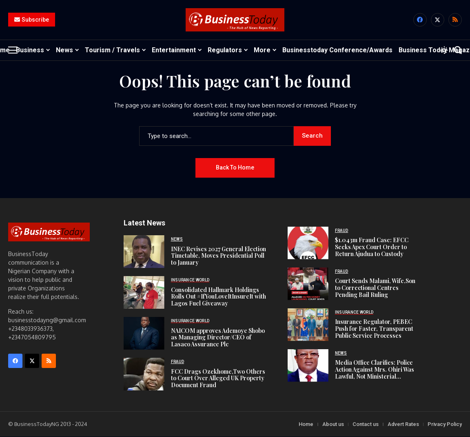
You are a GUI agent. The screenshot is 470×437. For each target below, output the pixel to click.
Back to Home (235, 168)
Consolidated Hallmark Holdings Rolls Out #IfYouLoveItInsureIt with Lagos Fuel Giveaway (218, 297)
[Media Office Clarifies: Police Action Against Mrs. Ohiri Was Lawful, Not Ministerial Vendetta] (308, 366)
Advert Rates (403, 424)
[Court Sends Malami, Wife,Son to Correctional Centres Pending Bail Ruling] (308, 284)
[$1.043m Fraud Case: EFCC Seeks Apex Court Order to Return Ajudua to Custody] (308, 243)
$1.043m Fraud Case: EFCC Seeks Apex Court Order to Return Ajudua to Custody (371, 247)
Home (306, 424)
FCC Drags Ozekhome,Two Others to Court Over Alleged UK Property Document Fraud (218, 378)
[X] (437, 20)
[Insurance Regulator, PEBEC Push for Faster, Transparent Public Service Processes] (308, 325)
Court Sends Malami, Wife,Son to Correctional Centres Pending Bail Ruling (375, 288)
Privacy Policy (445, 424)
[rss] (455, 20)
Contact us (365, 424)
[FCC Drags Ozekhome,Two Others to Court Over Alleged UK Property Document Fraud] (144, 374)
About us (333, 424)
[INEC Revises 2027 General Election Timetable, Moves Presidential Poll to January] (144, 252)
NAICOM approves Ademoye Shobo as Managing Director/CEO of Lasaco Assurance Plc (218, 337)
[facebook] (420, 20)
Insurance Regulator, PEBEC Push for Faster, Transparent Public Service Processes (374, 329)
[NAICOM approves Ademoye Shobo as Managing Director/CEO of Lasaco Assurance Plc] (144, 333)
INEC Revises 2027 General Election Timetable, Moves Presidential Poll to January (218, 256)
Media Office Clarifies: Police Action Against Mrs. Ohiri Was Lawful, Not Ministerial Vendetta (374, 373)
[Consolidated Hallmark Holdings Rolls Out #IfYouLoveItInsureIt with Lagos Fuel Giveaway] (144, 292)
